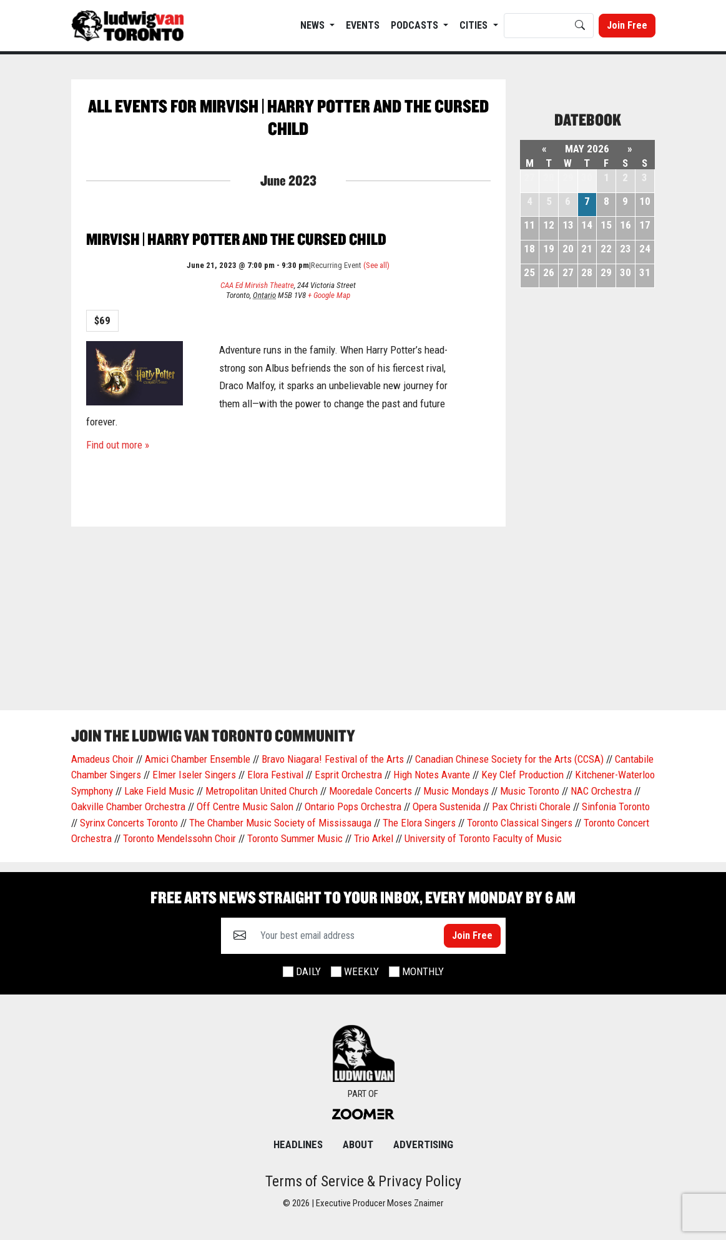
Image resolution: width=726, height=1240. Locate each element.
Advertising (423, 1144)
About (358, 1144)
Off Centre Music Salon (245, 806)
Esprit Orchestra (348, 774)
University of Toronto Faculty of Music (483, 838)
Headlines (298, 1144)
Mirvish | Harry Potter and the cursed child (236, 239)
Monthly (423, 971)
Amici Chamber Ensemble (197, 759)
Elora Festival (275, 774)
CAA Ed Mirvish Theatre (257, 285)
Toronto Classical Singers (519, 822)
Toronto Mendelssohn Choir (179, 838)
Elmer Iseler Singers (194, 774)
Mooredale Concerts (370, 791)
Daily (308, 971)
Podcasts (416, 25)
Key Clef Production (522, 774)
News (313, 25)
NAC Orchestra (601, 791)
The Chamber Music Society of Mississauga (280, 822)
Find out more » (117, 445)
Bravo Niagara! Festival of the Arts (333, 759)
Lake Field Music (159, 791)
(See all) (376, 265)
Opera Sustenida (447, 806)
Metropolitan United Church (261, 791)
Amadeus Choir (102, 759)
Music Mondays (456, 791)
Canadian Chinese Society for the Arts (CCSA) (509, 759)
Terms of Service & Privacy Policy (363, 1181)
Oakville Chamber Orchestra (128, 806)
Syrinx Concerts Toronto (129, 822)
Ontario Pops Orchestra (353, 806)
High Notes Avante (431, 774)
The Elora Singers (419, 822)
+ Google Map (329, 295)
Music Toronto (529, 791)
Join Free (627, 25)
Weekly (361, 971)
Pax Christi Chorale (531, 806)
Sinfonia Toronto (616, 806)
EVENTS (363, 25)
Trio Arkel (373, 838)
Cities (474, 25)
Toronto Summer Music (295, 838)
